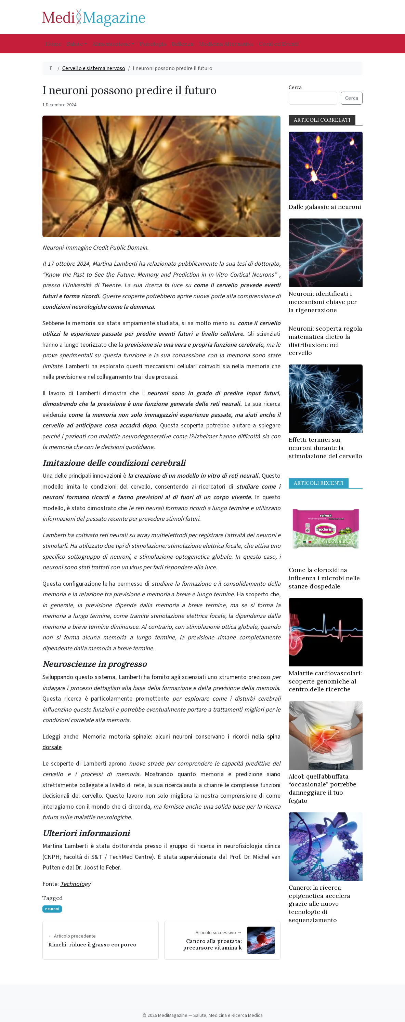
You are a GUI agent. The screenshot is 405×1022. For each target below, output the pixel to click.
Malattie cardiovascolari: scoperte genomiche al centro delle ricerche (325, 681)
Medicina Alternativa (226, 43)
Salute (75, 43)
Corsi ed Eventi (278, 43)
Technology (75, 884)
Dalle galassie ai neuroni (325, 207)
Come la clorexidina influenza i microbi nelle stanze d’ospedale (324, 578)
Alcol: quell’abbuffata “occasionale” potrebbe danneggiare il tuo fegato (322, 788)
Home (53, 43)
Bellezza (182, 43)
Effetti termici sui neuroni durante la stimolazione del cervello (325, 448)
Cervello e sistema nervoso (93, 68)
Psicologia (153, 43)
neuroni (52, 909)
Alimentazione (111, 43)
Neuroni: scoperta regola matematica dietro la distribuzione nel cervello (325, 340)
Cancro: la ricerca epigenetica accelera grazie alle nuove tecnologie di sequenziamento (319, 904)
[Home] (51, 68)
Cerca (295, 87)
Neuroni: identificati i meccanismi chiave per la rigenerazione (323, 302)
